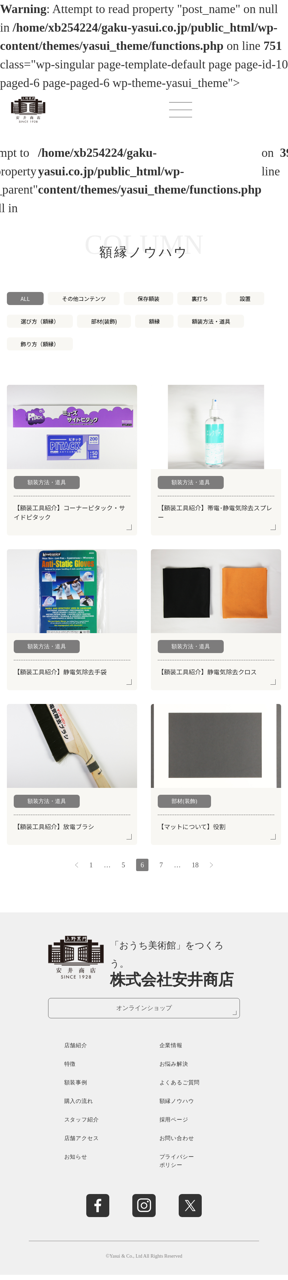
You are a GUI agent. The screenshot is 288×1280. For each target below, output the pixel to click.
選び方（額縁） (40, 321)
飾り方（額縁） (40, 344)
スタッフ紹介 (81, 1125)
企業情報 (170, 1050)
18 (195, 865)
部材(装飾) (104, 321)
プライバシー (191, 1166)
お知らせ (75, 1162)
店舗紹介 (75, 1050)
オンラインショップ (144, 1009)
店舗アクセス (81, 1143)
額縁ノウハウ (176, 1106)
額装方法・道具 (211, 321)
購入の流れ (78, 1106)
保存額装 (148, 298)
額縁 (154, 321)
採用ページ (173, 1125)
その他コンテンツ (84, 298)
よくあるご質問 (179, 1088)
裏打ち (199, 298)
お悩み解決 (173, 1069)
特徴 (70, 1069)
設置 (245, 298)
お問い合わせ (176, 1143)
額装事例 (75, 1088)
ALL (25, 298)
